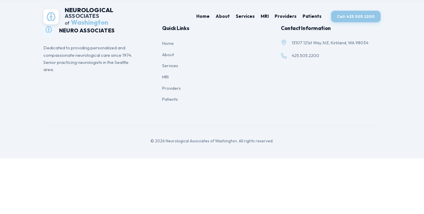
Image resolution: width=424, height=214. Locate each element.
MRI (265, 16)
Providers (286, 16)
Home (203, 16)
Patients (312, 16)
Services (245, 16)
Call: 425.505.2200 (356, 16)
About (223, 16)
